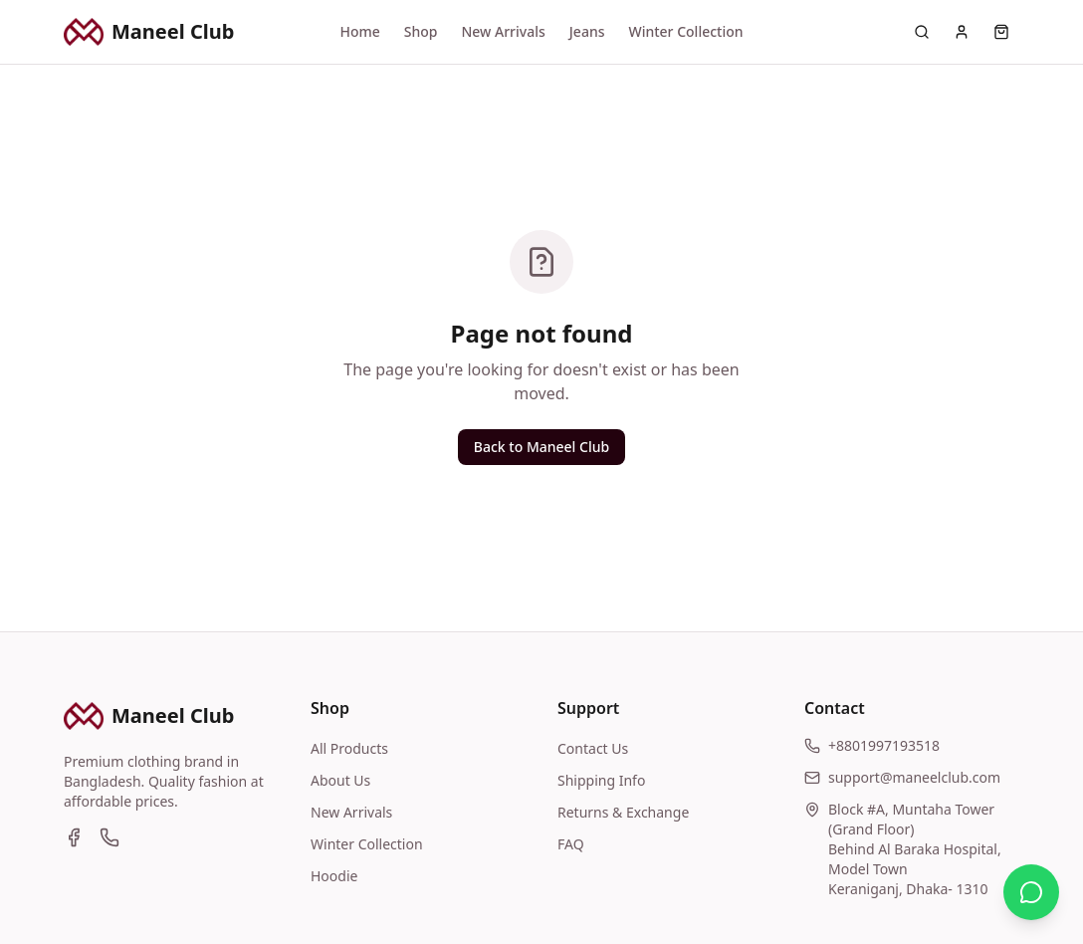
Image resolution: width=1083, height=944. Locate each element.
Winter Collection (685, 31)
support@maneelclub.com (914, 777)
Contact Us (592, 748)
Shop (421, 31)
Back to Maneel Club (541, 446)
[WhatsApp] (109, 837)
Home (359, 31)
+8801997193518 (884, 745)
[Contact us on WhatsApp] (1031, 892)
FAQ (570, 843)
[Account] (961, 32)
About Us (340, 780)
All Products (349, 748)
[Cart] (1001, 32)
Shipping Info (601, 780)
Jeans (587, 31)
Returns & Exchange (623, 812)
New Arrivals (502, 31)
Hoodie (334, 875)
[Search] (922, 32)
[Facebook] (74, 837)
